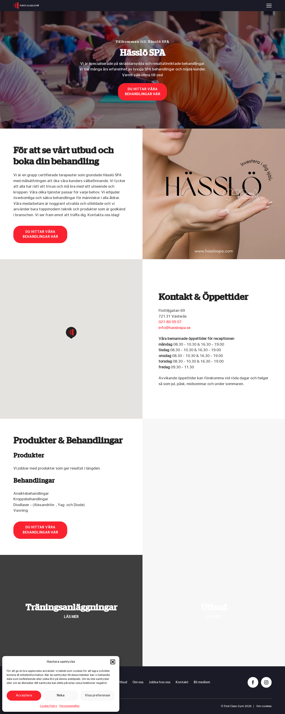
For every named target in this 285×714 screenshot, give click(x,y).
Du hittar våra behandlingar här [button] (142, 92)
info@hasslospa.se (174, 328)
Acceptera (24, 695)
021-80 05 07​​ (170, 322)
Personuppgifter (69, 706)
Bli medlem (202, 682)
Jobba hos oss (159, 682)
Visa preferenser (97, 695)
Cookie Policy (48, 706)
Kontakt (182, 682)
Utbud (122, 682)
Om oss (137, 682)
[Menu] (269, 5)
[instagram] (266, 682)
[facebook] (253, 682)
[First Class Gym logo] (26, 5)
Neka (61, 695)
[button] (112, 662)
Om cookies (264, 706)
